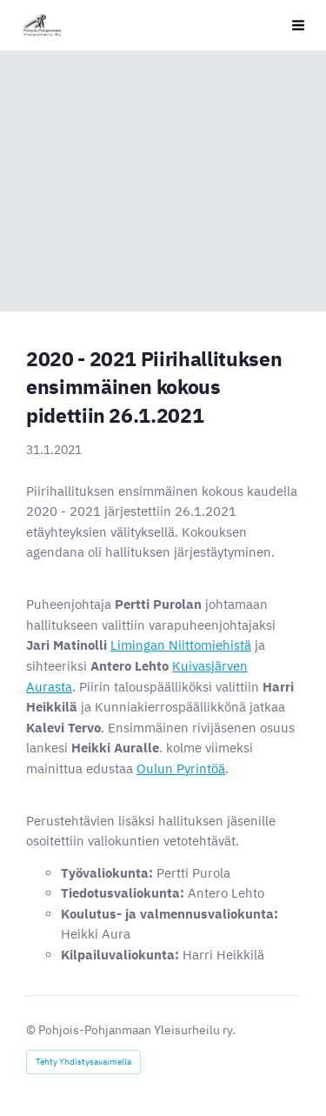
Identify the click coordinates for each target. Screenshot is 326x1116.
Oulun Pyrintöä (180, 768)
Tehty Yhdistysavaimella (83, 1061)
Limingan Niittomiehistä (180, 645)
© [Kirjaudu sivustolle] (32, 1030)
